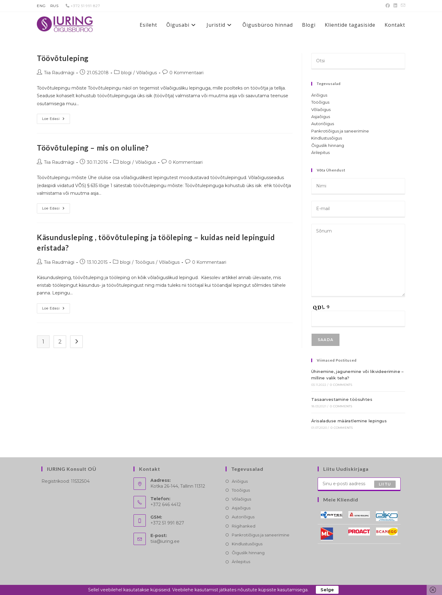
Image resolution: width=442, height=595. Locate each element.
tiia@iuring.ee (165, 541)
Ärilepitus (320, 152)
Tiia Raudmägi (59, 72)
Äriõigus (319, 95)
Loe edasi (56, 119)
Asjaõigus (320, 116)
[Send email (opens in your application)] (402, 6)
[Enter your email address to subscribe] (359, 484)
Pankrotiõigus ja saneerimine (340, 131)
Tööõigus (144, 262)
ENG (41, 5)
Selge (327, 590)
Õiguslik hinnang (327, 145)
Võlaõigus (146, 72)
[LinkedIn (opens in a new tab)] (395, 6)
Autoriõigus (322, 123)
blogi (126, 72)
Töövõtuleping (63, 58)
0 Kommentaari (186, 72)
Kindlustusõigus (326, 138)
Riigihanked (243, 526)
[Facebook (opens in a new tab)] (388, 6)
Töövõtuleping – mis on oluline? (93, 147)
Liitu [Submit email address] (385, 484)
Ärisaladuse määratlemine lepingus (349, 420)
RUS (54, 5)
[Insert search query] (358, 61)
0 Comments (341, 385)
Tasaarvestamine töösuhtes (341, 399)
